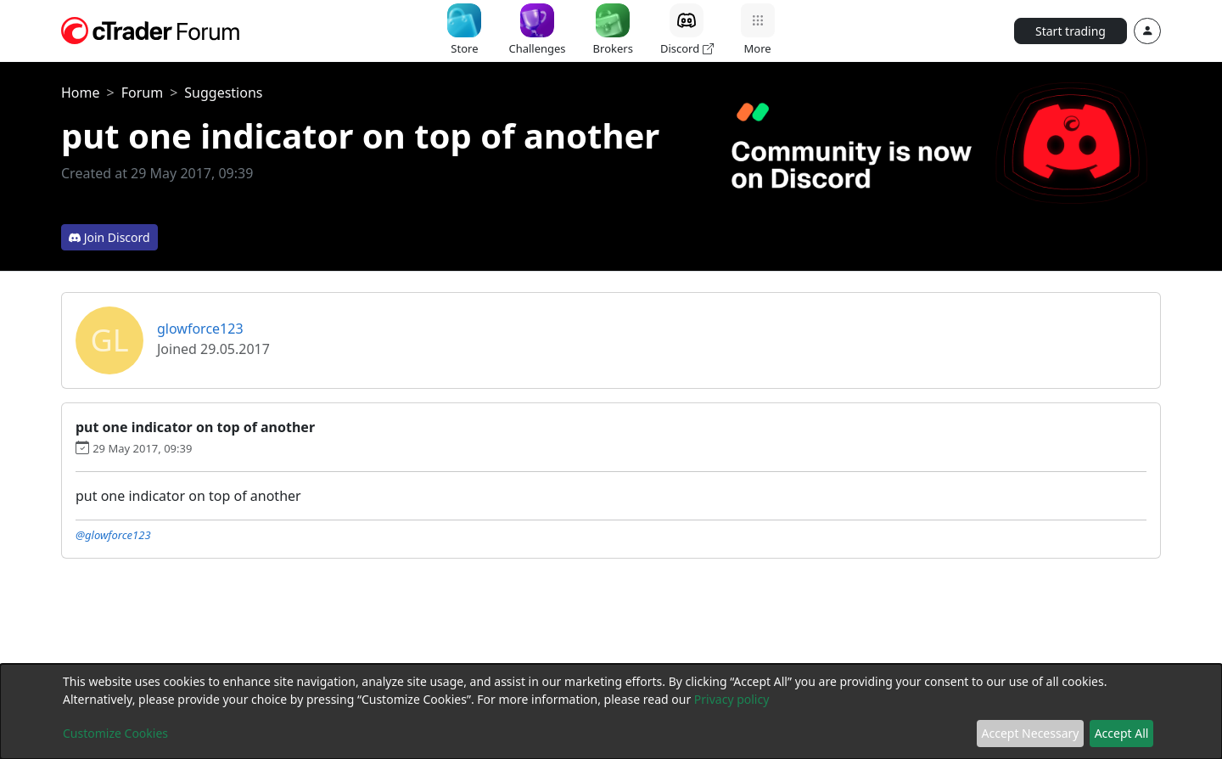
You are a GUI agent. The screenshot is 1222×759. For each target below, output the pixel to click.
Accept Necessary (1030, 733)
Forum (142, 92)
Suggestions (223, 92)
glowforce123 (200, 328)
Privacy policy (732, 699)
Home (80, 92)
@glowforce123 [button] (113, 535)
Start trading (1070, 31)
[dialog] (611, 711)
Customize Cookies (115, 733)
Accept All (1122, 733)
